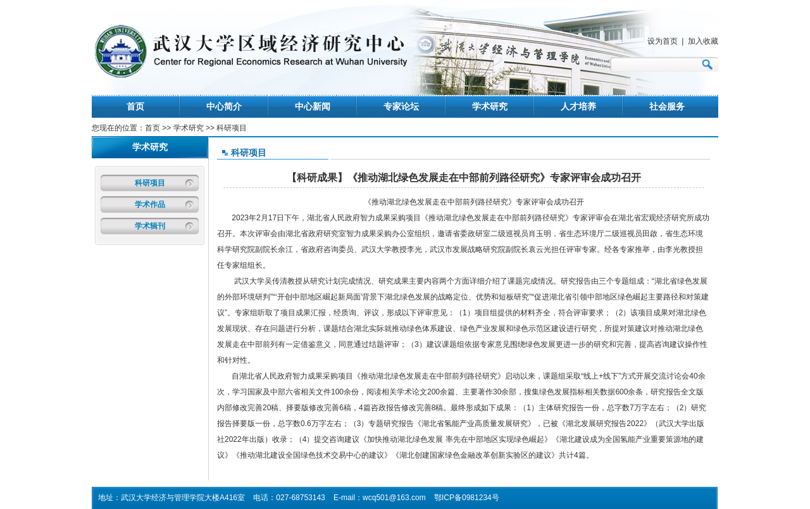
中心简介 (224, 106)
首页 (135, 106)
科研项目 (150, 183)
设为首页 (662, 41)
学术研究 (490, 106)
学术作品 (150, 204)
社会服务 (667, 106)
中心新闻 (312, 106)
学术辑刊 (150, 226)
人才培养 (578, 106)
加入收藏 (703, 41)
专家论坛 (401, 106)
